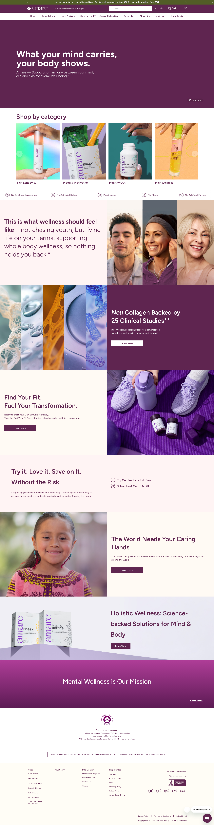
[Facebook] (160, 790)
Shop (32, 16)
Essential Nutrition (35, 788)
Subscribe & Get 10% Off (133, 486)
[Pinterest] (176, 790)
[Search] (130, 8)
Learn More (20, 428)
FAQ (111, 783)
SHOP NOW (127, 343)
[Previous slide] (19, 154)
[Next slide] (195, 154)
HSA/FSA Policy (115, 779)
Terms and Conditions (162, 816)
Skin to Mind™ (88, 16)
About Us (145, 16)
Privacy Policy (143, 816)
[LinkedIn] (182, 790)
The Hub (112, 774)
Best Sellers (48, 16)
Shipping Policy (115, 787)
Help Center (177, 16)
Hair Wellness (33, 798)
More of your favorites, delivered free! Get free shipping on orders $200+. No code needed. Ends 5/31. (107, 2)
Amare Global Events (117, 795)
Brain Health (33, 774)
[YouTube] (152, 790)
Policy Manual (181, 816)
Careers (85, 786)
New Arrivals (68, 16)
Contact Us (86, 782)
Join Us (160, 16)
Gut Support (33, 778)
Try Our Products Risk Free (134, 480)
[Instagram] (168, 790)
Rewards (128, 16)
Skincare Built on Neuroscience (35, 802)
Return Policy (114, 791)
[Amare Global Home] (38, 8)
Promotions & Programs (91, 774)
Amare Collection (109, 16)
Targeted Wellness (35, 783)
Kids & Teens (33, 793)
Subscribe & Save (88, 778)
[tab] (190, 100)
